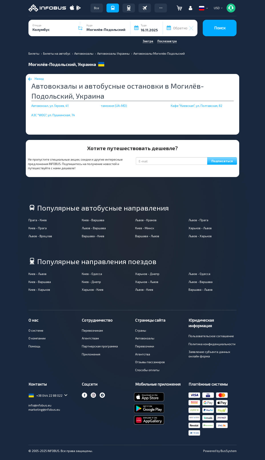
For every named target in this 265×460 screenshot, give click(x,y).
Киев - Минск (144, 228)
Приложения (91, 354)
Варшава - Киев (93, 236)
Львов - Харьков (200, 236)
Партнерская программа (100, 346)
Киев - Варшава (93, 220)
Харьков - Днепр (147, 274)
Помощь (34, 346)
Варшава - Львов (147, 236)
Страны (140, 330)
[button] (161, 8)
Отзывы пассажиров (150, 362)
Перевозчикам (92, 330)
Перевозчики (144, 346)
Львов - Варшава (94, 228)
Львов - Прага (198, 220)
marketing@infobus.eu (44, 409)
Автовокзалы (144, 338)
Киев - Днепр (91, 282)
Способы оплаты (147, 370)
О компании (37, 338)
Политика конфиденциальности (212, 344)
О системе (35, 330)
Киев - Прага (37, 228)
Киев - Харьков (39, 289)
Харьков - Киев (92, 289)
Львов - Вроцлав (40, 236)
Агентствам (90, 338)
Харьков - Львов (200, 228)
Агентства (142, 354)
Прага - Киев (37, 220)
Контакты (37, 384)
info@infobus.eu (39, 405)
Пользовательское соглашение (211, 336)
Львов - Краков (146, 220)
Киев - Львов (37, 274)
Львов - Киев (144, 289)
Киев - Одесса (92, 274)
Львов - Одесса (199, 274)
